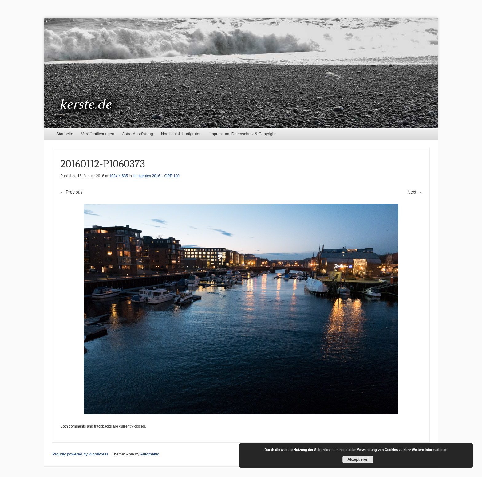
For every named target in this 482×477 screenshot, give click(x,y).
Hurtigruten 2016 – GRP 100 (156, 176)
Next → (414, 192)
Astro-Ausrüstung (137, 133)
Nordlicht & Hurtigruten (181, 133)
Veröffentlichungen (97, 133)
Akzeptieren (357, 459)
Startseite (64, 133)
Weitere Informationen (430, 450)
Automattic (149, 454)
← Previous (71, 192)
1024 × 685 (118, 176)
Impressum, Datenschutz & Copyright (242, 133)
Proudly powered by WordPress (80, 454)
